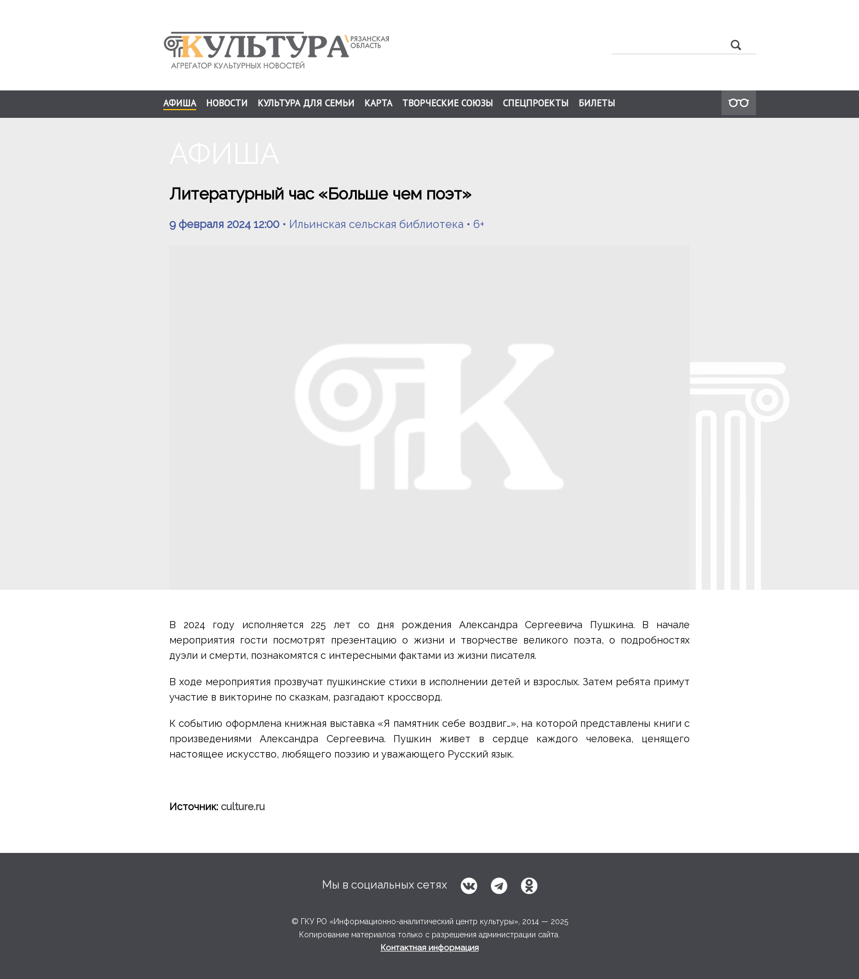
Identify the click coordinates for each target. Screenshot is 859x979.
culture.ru (243, 806)
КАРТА (378, 103)
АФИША (179, 103)
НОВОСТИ (227, 103)
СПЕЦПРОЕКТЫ (536, 103)
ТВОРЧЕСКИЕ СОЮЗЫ (447, 103)
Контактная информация (430, 948)
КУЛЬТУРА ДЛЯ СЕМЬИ (305, 103)
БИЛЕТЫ (597, 103)
